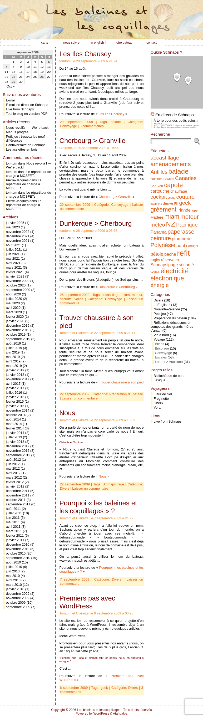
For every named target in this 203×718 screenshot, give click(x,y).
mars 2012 (14, 477)
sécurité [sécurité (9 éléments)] (186, 264)
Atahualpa (120, 713)
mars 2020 (14, 312)
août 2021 (13, 245)
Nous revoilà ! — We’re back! (27, 128)
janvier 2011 (15, 540)
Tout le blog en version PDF (26, 114)
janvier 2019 (15, 370)
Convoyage (68, 126)
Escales (161, 357)
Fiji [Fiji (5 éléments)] (176, 204)
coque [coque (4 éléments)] (171, 197)
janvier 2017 (15, 388)
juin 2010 (13, 571)
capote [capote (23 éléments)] (173, 184)
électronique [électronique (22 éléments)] (167, 278)
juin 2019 (13, 352)
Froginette (161, 399)
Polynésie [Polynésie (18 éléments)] (163, 245)
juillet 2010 (14, 567)
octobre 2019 (16, 334)
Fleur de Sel (163, 394)
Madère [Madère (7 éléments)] (157, 217)
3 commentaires (92, 126)
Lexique (160, 380)
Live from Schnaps (20, 109)
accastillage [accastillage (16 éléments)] (165, 158)
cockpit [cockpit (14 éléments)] (159, 197)
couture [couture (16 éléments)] (185, 197)
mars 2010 (14, 585)
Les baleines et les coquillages (98, 710)
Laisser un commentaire (80, 398)
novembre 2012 (17, 451)
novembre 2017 (17, 379)
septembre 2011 (18, 504)
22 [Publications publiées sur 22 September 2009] (13, 76)
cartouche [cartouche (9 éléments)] (160, 191)
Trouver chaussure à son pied (121, 382)
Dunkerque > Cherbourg (96, 223)
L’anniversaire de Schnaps (26, 145)
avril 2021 (13, 263)
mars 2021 (14, 267)
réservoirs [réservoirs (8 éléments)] (170, 260)
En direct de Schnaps (174, 114)
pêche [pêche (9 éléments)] (170, 254)
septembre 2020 (18, 290)
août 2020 (13, 294)
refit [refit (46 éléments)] (183, 253)
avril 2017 (13, 384)
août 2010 (13, 562)
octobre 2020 (16, 285)
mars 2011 (14, 531)
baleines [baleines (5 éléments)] (156, 179)
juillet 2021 (14, 250)
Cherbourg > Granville (93, 140)
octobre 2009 (16, 602)
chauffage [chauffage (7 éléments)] (178, 191)
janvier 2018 (15, 375)
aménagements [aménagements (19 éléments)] (171, 164)
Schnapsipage (113, 484)
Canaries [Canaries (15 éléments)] (185, 178)
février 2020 (15, 317)
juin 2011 (13, 518)
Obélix (158, 403)
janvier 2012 (15, 486)
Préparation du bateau (126, 394)
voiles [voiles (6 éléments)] (155, 272)
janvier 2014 (15, 433)
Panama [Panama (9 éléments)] (159, 232)
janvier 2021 (15, 276)
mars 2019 (14, 366)
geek (104, 688)
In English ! (162, 305)
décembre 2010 (17, 544)
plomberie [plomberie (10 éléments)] (182, 238)
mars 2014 (14, 424)
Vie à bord (161, 335)
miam (126, 295)
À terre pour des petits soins (175, 120)
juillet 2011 (14, 513)
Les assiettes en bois (22, 149)
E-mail (11, 100)
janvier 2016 (15, 397)
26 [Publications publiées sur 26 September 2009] (42, 76)
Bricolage (162, 348)
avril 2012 (13, 473)
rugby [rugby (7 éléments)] (155, 260)
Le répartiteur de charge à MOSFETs (28, 174)
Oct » (11, 86)
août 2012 (13, 459)
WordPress (101, 713)
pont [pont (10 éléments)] (180, 245)
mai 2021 (13, 258)
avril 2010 (13, 580)
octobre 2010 (16, 553)
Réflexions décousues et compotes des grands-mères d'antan (172, 326)
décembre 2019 (17, 325)
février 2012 (15, 482)
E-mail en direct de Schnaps (27, 105)
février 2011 (15, 535)
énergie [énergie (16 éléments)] (160, 285)
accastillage (111, 295)
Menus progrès (17, 132)
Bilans (159, 344)
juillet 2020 (14, 299)
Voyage (159, 339)
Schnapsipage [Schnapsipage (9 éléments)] (164, 264)
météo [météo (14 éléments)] (158, 225)
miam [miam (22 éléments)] (171, 216)
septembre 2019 (18, 339)
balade (116, 122)
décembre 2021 (17, 236)
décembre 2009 (17, 594)
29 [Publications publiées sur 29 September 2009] (13, 81)
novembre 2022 (17, 232)
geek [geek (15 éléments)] (185, 203)
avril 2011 (13, 527)
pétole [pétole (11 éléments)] (157, 254)
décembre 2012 (17, 446)
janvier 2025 (15, 223)
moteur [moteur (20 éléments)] (189, 216)
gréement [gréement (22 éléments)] (164, 209)
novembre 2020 (17, 281)
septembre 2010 (18, 558)
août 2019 (13, 343)
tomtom (11, 163)
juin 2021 (13, 254)
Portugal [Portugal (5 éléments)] (192, 246)
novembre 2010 (17, 549)
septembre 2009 (18, 607)
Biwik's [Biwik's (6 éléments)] (168, 179)
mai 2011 (13, 522)
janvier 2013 (15, 442)
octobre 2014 (16, 415)
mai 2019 (13, 357)
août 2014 (13, 419)
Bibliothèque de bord (169, 376)
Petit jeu (160, 314)
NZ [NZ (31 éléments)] (170, 224)
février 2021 (15, 272)
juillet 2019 (14, 348)
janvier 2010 (15, 589)
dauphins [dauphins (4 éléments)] (156, 203)
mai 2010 (13, 576)
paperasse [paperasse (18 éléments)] (180, 231)
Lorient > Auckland (169, 362)
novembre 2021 (17, 241)
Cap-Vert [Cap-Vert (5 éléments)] (157, 186)
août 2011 (13, 509)
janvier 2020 (15, 321)
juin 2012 (13, 464)
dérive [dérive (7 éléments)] (168, 203)
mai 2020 (13, 303)
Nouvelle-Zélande (167, 309)
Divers (65, 488)
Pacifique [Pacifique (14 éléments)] (187, 225)
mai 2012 (13, 468)
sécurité (66, 299)
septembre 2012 (18, 455)
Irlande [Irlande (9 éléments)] (184, 210)
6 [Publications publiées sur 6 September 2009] (49, 61)
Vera (157, 407)
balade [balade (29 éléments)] (178, 171)
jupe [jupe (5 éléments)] (195, 210)
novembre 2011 (17, 495)
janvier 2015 (15, 406)
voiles (79, 299)
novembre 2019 (17, 330)
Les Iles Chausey (85, 54)
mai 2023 (13, 227)
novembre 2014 (17, 410)
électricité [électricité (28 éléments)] (175, 271)
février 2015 (15, 401)
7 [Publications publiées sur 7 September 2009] (6, 66)
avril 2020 (13, 308)
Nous (67, 413)
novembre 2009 (17, 598)
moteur (137, 295)
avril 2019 (13, 361)
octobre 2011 (16, 500)
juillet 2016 (14, 392)
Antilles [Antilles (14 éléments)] (159, 172)
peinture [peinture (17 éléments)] (161, 238)
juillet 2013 (14, 437)
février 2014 (15, 428)
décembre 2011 (17, 491)
